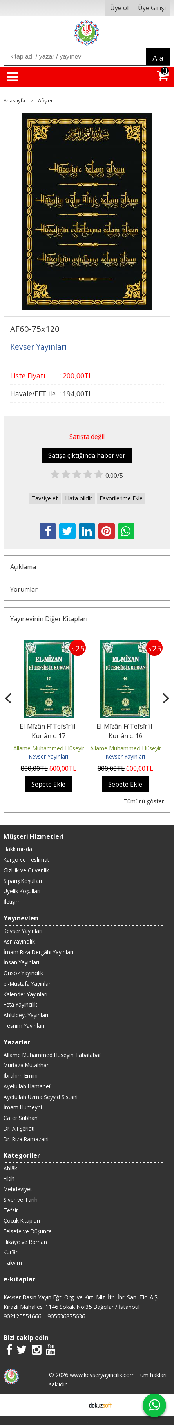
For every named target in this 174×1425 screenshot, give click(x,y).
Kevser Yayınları (48, 756)
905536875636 (66, 1316)
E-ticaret (74, 1404)
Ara (157, 58)
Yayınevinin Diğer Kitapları (48, 618)
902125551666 (22, 1316)
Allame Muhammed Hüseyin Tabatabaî (63, 748)
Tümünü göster (143, 801)
